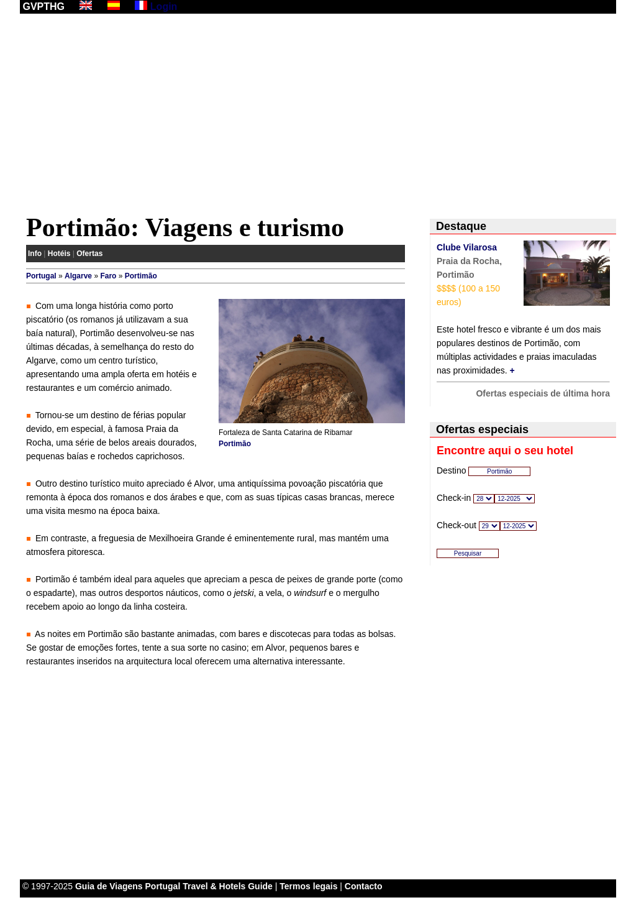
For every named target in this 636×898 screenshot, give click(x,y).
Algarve (78, 276)
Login (164, 6)
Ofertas (89, 253)
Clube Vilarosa (467, 247)
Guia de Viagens (109, 886)
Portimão (141, 276)
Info (35, 253)
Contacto (364, 886)
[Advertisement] (318, 116)
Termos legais (308, 886)
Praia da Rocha (468, 261)
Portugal (41, 276)
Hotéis (59, 253)
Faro (108, 276)
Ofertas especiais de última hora (543, 393)
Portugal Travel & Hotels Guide (209, 886)
